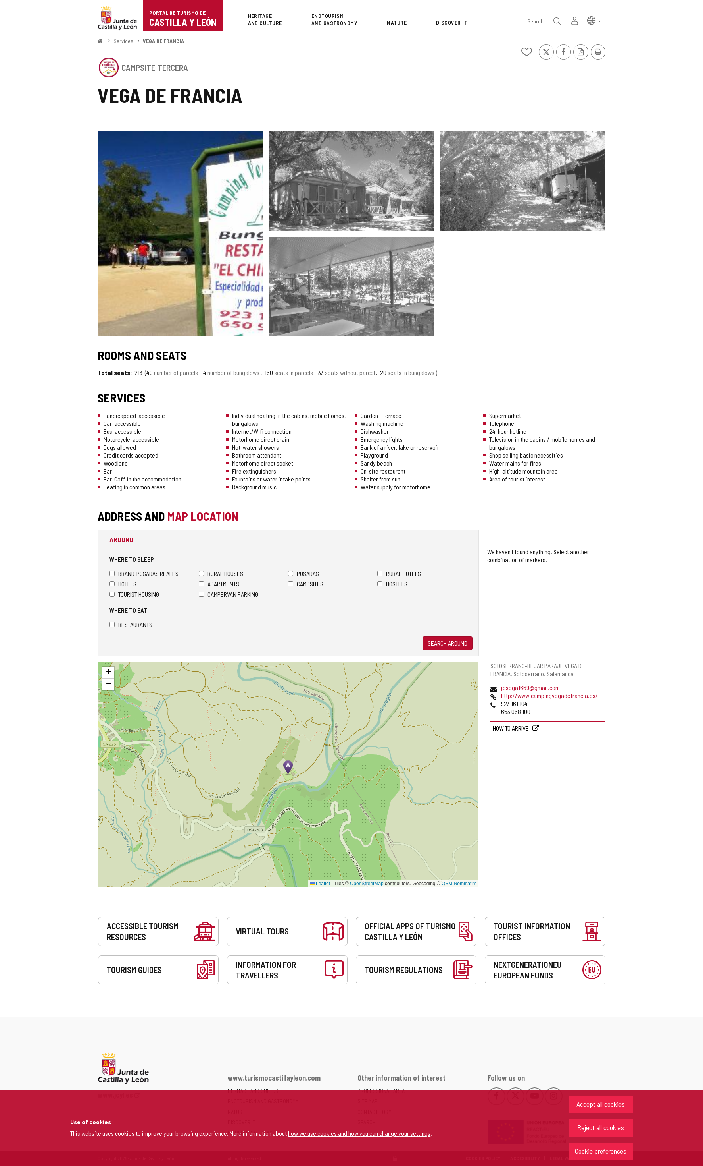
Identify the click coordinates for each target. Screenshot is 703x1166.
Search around (447, 643)
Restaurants (130, 624)
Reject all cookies (600, 1127)
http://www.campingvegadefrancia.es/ (549, 695)
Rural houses (221, 573)
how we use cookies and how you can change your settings (359, 1133)
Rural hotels (399, 573)
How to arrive (511, 728)
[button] (594, 20)
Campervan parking (228, 594)
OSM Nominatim (459, 883)
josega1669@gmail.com (530, 687)
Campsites (305, 584)
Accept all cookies (600, 1104)
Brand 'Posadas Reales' (144, 573)
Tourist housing (134, 594)
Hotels (122, 584)
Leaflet (320, 883)
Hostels (392, 584)
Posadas (303, 573)
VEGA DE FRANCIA (163, 40)
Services (123, 40)
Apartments (219, 584)
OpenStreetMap (367, 883)
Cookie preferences (600, 1151)
